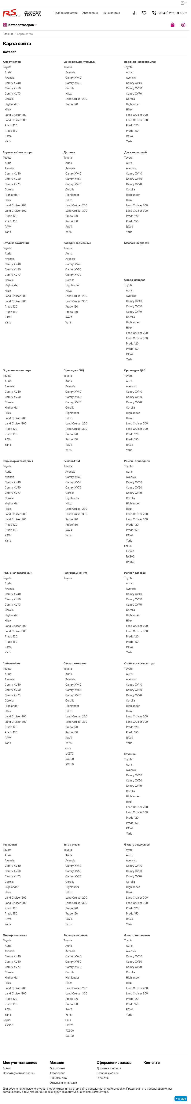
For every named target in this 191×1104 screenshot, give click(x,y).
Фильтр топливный (137, 935)
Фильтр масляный (15, 935)
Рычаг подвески (135, 572)
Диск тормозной (135, 152)
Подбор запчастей (66, 12)
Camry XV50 (13, 88)
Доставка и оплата (109, 1068)
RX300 (130, 556)
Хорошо (181, 1098)
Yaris (8, 141)
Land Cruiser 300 (16, 120)
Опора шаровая (134, 279)
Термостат (10, 844)
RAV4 (8, 136)
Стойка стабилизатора (139, 663)
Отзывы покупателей (63, 1082)
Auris (8, 72)
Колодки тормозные (77, 242)
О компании (57, 1068)
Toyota (7, 67)
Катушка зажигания (16, 242)
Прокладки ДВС (134, 370)
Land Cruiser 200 (16, 114)
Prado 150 (11, 130)
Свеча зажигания (75, 663)
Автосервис (90, 12)
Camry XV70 (12, 93)
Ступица (130, 754)
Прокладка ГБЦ (74, 370)
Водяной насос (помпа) (140, 61)
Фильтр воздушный (137, 844)
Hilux (8, 109)
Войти (7, 1068)
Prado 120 (11, 125)
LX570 (130, 551)
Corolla (9, 98)
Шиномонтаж (111, 12)
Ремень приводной (137, 461)
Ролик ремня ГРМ (75, 572)
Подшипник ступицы (17, 370)
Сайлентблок (11, 663)
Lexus (128, 545)
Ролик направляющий (17, 572)
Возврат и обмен (108, 1073)
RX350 (130, 561)
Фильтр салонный (76, 935)
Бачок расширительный (80, 61)
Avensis (9, 77)
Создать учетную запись (19, 1073)
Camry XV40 (13, 83)
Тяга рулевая (72, 844)
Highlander (11, 104)
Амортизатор (12, 61)
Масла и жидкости (136, 242)
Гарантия (103, 1078)
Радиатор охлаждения (18, 461)
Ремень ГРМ (72, 461)
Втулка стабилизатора (17, 152)
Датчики (69, 152)
